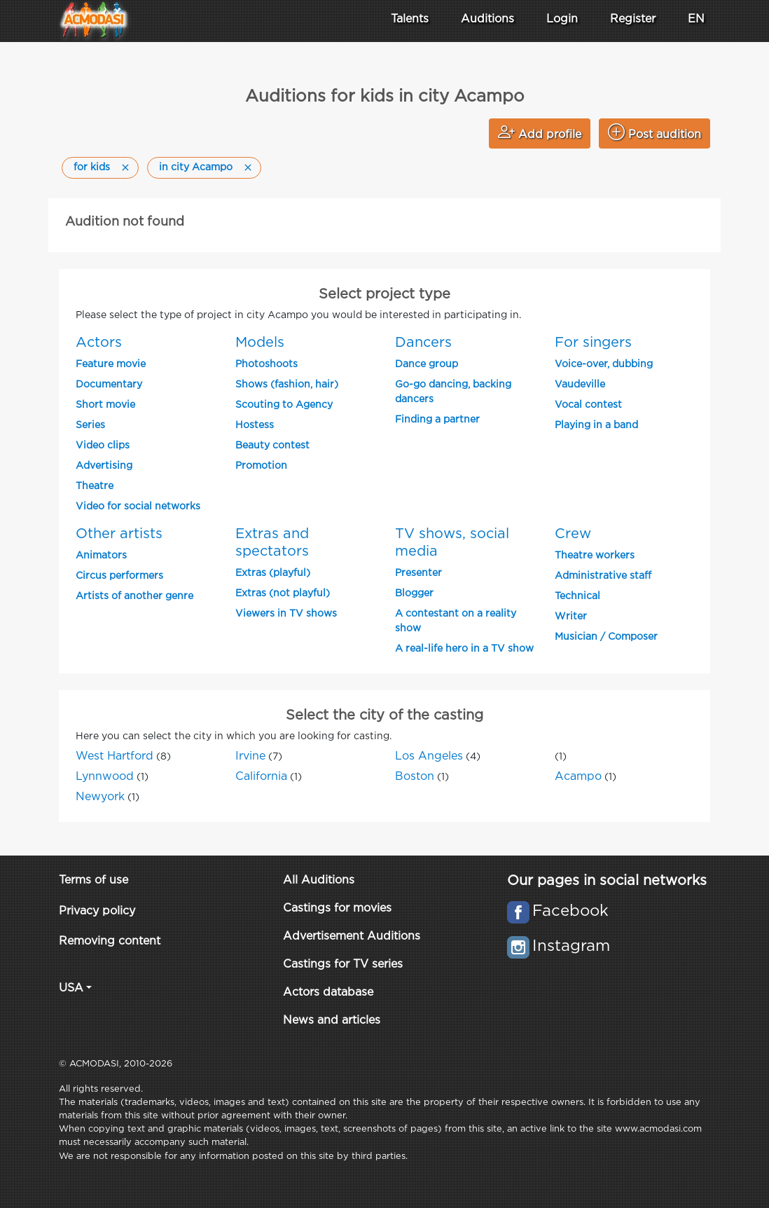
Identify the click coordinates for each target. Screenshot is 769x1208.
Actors (99, 342)
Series (90, 425)
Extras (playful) (272, 573)
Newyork (100, 797)
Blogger (414, 593)
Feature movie (111, 364)
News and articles (331, 1020)
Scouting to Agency (284, 405)
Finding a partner (437, 420)
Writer (571, 616)
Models (259, 342)
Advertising (104, 466)
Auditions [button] (487, 19)
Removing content (109, 941)
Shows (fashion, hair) (286, 384)
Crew (573, 534)
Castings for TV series (343, 964)
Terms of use (93, 880)
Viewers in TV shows (286, 614)
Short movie (105, 405)
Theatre (94, 486)
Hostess (254, 425)
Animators (101, 555)
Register (633, 19)
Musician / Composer (606, 637)
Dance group (426, 364)
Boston (414, 776)
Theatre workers (595, 555)
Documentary (109, 384)
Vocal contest (588, 405)
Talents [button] (410, 19)
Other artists (119, 534)
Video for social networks (138, 506)
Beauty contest (272, 445)
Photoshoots (266, 364)
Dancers (423, 342)
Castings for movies (337, 908)
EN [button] (696, 19)
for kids (92, 167)
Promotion (261, 466)
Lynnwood (105, 776)
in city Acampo (196, 167)
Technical (577, 596)
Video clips (103, 445)
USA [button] (71, 988)
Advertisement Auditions (351, 936)
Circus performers (119, 576)
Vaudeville (580, 384)
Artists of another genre (134, 596)
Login (562, 19)
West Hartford (114, 756)
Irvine (250, 756)
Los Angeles (429, 756)
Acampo (578, 776)
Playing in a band (596, 425)
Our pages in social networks (607, 880)
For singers (593, 342)
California (261, 776)
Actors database (328, 992)
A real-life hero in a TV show (464, 649)
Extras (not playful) (282, 593)
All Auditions (318, 880)
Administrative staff (603, 576)
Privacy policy (97, 911)
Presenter (418, 573)
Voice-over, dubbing (604, 364)
